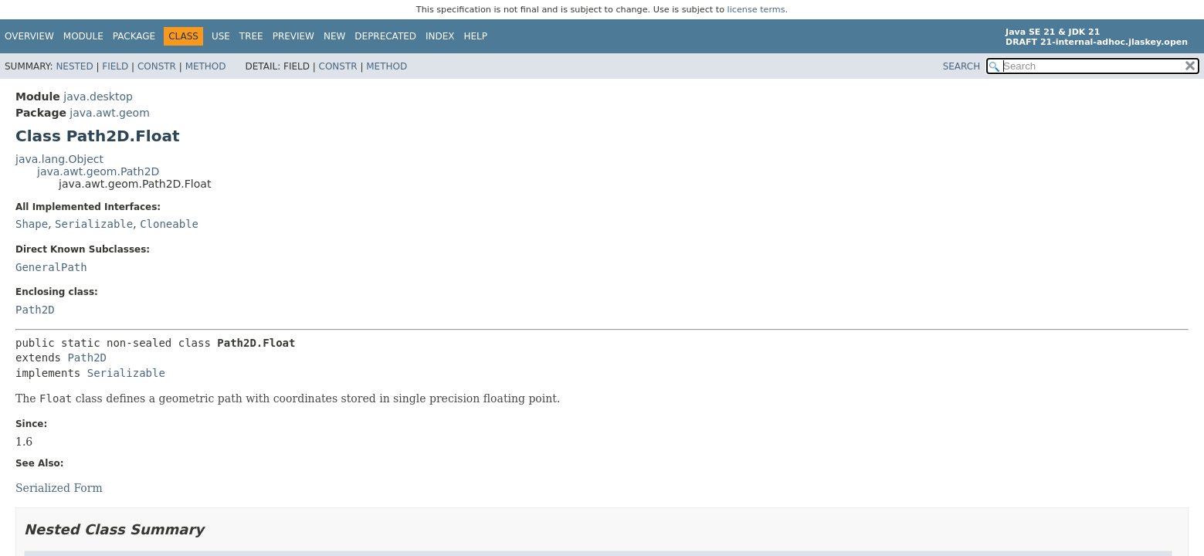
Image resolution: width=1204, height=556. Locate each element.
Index (440, 36)
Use (221, 36)
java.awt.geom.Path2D (98, 171)
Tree (251, 36)
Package (134, 36)
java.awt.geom (109, 113)
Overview (29, 36)
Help (476, 36)
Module (83, 36)
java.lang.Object (59, 159)
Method (205, 66)
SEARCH (962, 66)
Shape (31, 224)
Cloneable (169, 224)
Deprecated (385, 36)
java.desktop (98, 96)
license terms (756, 10)
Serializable (94, 224)
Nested (74, 66)
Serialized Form (59, 488)
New (334, 36)
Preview (293, 36)
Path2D (35, 309)
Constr (156, 66)
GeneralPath (51, 267)
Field (115, 66)
